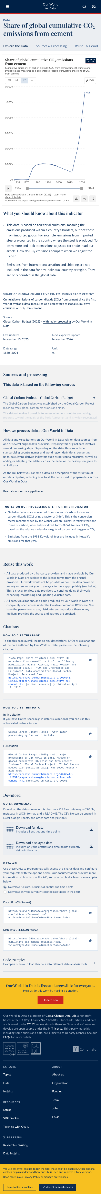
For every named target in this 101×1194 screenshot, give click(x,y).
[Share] (84, 198)
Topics (7, 1085)
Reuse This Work (87, 46)
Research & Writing (15, 1156)
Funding (57, 1102)
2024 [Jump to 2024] (91, 188)
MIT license (55, 1039)
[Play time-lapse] (8, 188)
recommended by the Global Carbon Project (43, 521)
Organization (60, 1094)
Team (55, 1111)
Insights (8, 1102)
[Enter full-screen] (92, 198)
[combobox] (84, 6)
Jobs (55, 1119)
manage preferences (56, 1177)
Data (6, 1094)
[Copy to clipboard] (86, 660)
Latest (7, 1121)
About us (58, 1085)
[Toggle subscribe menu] (94, 6)
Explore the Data (15, 46)
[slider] (27, 188)
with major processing (57, 321)
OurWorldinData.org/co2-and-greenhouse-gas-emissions (33, 201)
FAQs (6, 1048)
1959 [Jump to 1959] (18, 188)
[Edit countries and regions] (90, 80)
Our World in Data (50, 6)
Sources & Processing (51, 46)
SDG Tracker (11, 1129)
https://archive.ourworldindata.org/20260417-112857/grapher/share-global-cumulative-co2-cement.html (40, 684)
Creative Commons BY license (69, 605)
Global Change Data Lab (61, 1026)
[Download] (76, 198)
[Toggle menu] (7, 6)
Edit (91, 80)
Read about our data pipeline (22, 491)
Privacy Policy (32, 1177)
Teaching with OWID (16, 1137)
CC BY (66, 201)
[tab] (9, 80)
